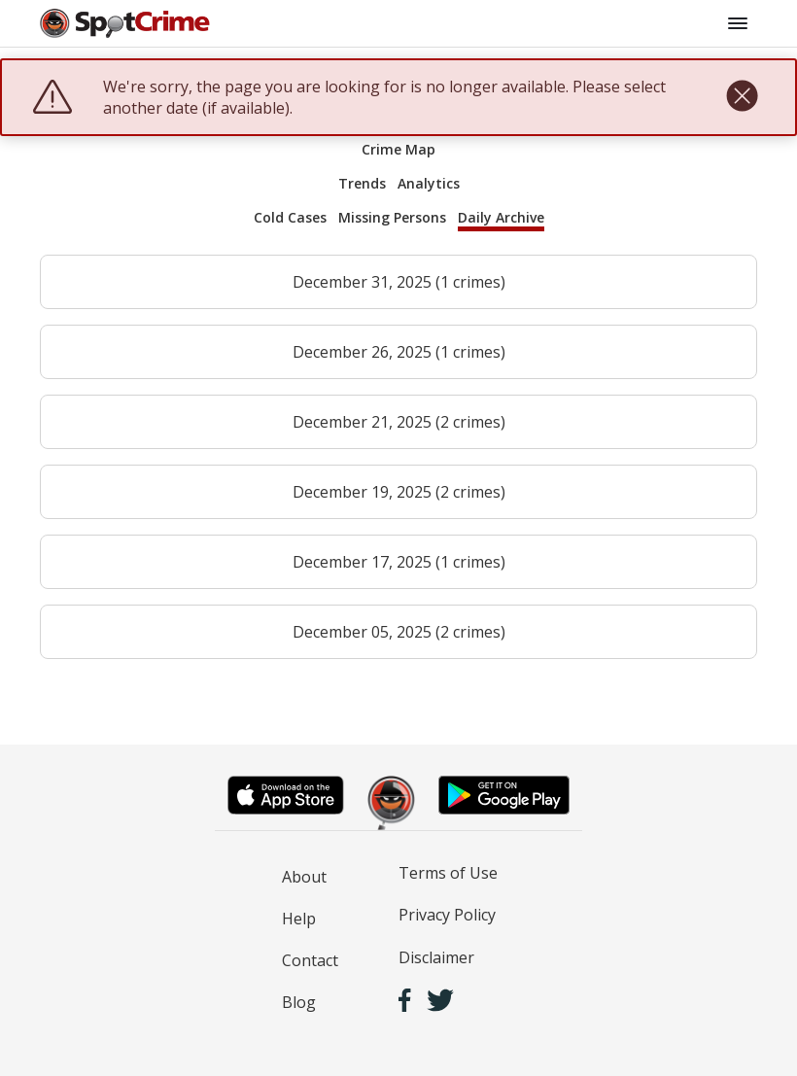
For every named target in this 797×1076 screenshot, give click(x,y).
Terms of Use (448, 873)
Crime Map (398, 149)
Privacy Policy (447, 914)
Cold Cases (290, 217)
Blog (299, 1002)
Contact (310, 960)
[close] (742, 97)
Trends (362, 183)
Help (299, 918)
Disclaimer (436, 957)
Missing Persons (392, 217)
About (304, 876)
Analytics (429, 183)
